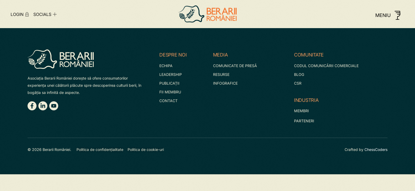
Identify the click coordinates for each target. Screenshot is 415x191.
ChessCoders (375, 149)
